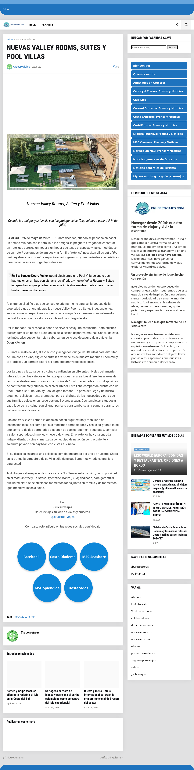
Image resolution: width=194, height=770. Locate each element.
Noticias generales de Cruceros (155, 159)
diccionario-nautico (143, 625)
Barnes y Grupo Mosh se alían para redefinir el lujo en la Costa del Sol (22, 695)
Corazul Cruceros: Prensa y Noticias (158, 108)
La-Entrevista (139, 604)
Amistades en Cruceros (149, 82)
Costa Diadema (63, 556)
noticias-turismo (25, 39)
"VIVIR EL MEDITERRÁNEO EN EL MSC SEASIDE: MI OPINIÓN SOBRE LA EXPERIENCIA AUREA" (169, 509)
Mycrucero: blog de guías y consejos (158, 176)
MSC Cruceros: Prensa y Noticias (155, 142)
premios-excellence (143, 653)
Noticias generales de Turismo (154, 168)
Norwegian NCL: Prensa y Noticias (157, 151)
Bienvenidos (141, 65)
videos (135, 667)
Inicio (6, 9)
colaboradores (140, 618)
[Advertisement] (63, 103)
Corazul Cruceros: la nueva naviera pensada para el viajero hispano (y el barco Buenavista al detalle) (170, 486)
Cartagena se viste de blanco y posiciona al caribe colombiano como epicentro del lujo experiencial (62, 697)
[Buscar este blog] (148, 47)
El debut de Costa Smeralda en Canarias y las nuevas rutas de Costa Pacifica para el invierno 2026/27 (170, 533)
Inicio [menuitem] (32, 24)
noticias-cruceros (142, 632)
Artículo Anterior (14, 757)
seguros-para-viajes (143, 660)
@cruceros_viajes (62, 517)
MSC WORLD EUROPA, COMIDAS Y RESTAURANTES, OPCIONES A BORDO (158, 460)
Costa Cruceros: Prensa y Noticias (156, 116)
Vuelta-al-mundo (141, 611)
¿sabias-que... (139, 674)
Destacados (78, 588)
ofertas (135, 646)
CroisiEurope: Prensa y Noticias (155, 125)
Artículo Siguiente (110, 757)
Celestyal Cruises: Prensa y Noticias (158, 91)
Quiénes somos (144, 74)
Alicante (136, 597)
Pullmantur (138, 573)
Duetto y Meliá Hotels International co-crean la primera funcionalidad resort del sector (101, 697)
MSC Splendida (47, 588)
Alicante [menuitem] (47, 24)
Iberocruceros (140, 566)
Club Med (139, 99)
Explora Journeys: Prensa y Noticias (158, 134)
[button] (177, 25)
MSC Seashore (94, 556)
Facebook (31, 556)
